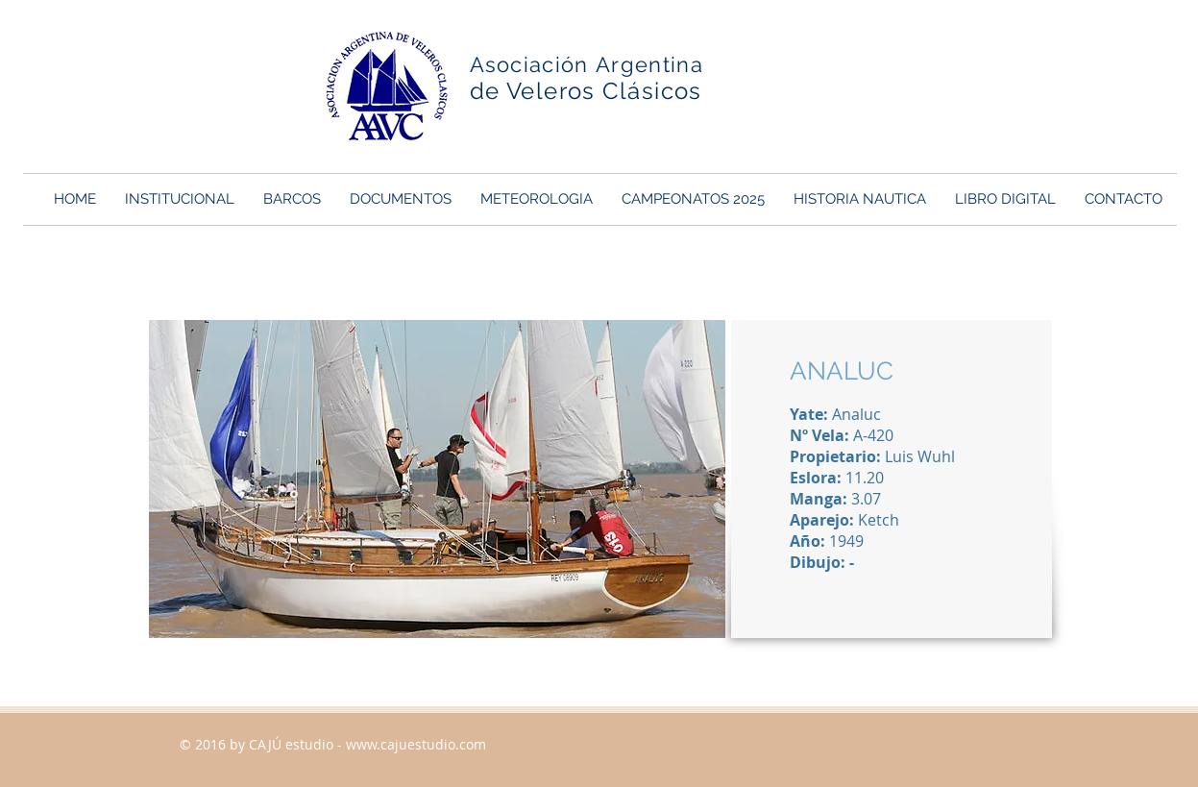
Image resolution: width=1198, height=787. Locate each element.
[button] (179, 199)
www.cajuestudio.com (416, 744)
